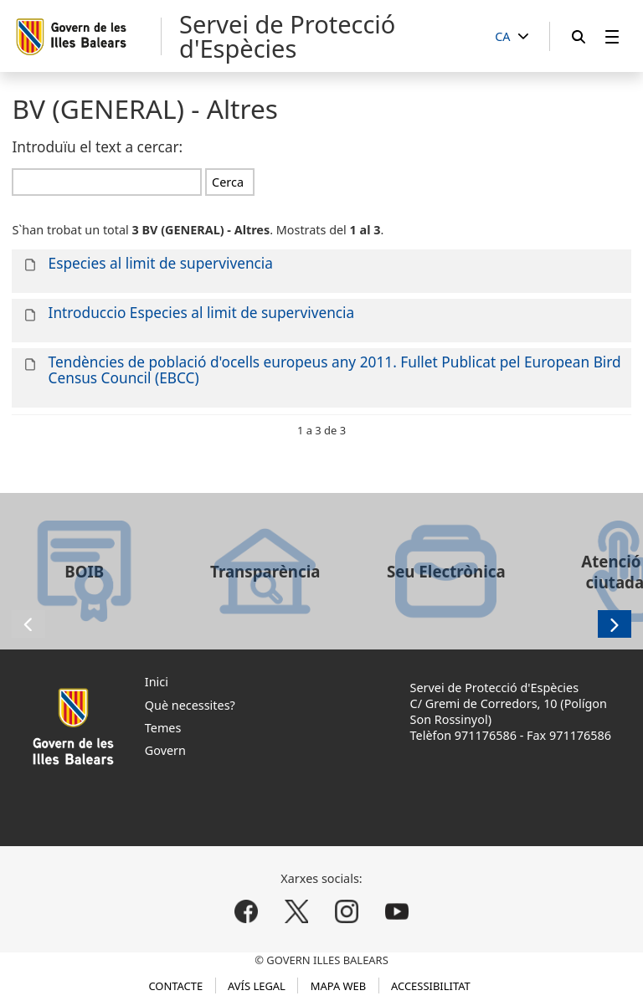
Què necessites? (190, 705)
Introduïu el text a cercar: (97, 147)
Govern (165, 750)
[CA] (512, 37)
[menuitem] (612, 36)
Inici (156, 682)
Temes (163, 728)
